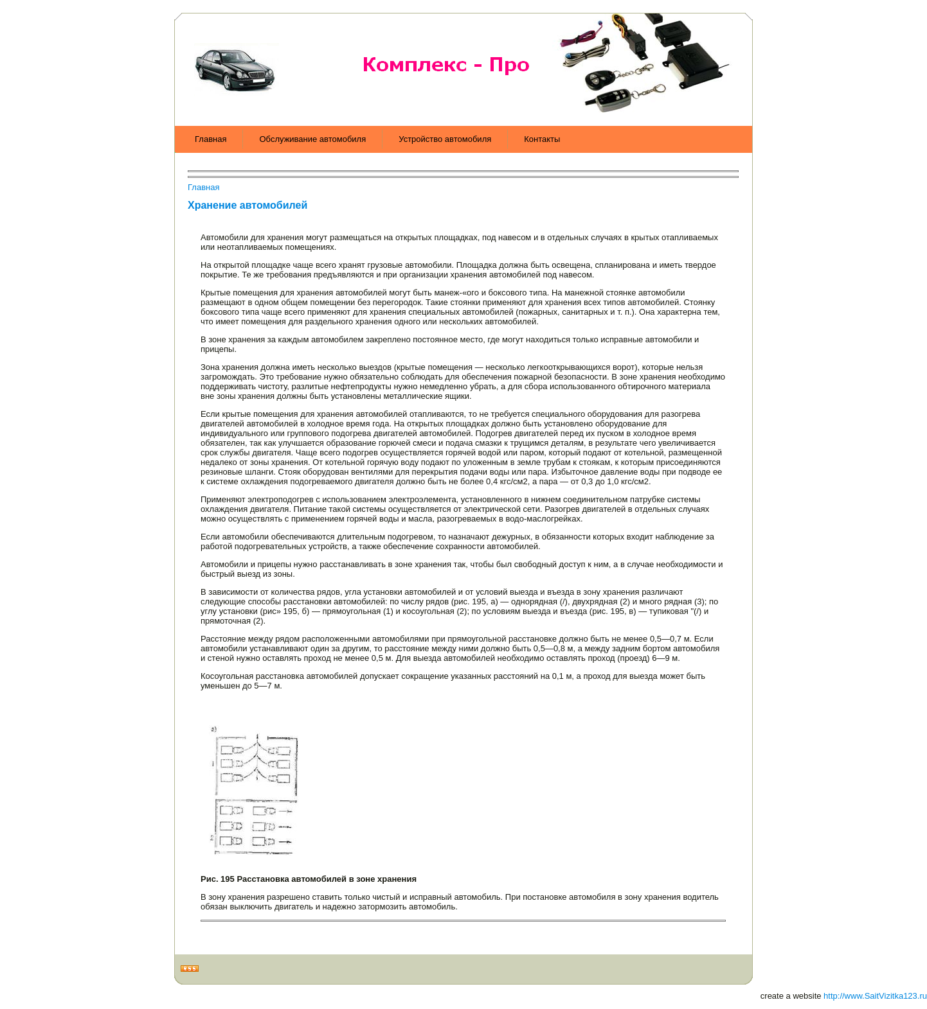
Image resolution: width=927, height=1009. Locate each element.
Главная (203, 187)
